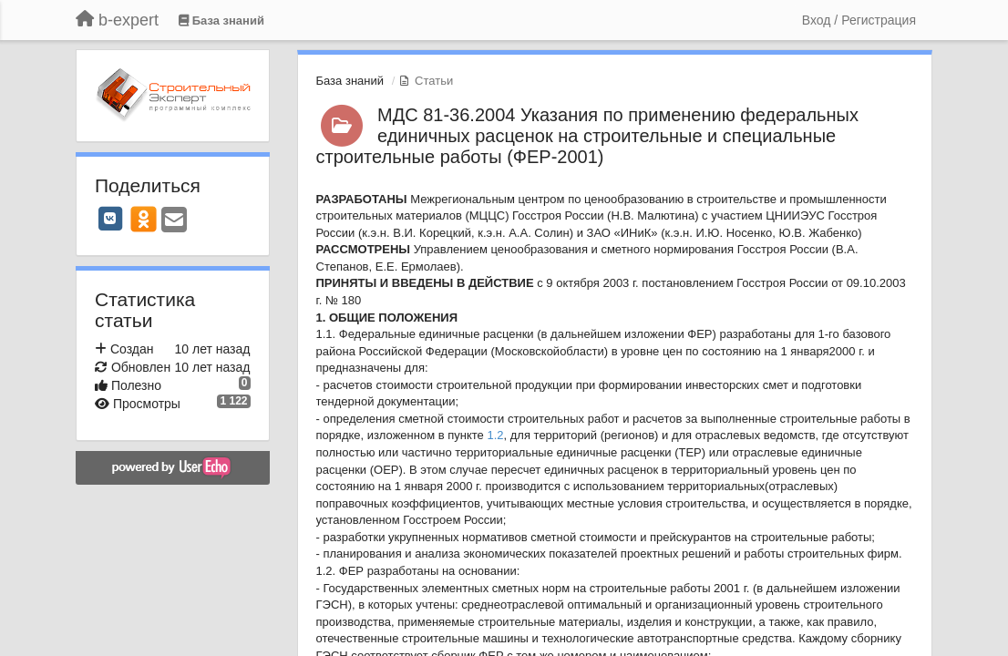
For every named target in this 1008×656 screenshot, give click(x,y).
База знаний (350, 80)
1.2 (495, 435)
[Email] (174, 221)
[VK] (110, 218)
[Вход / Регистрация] (859, 20)
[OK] (143, 218)
